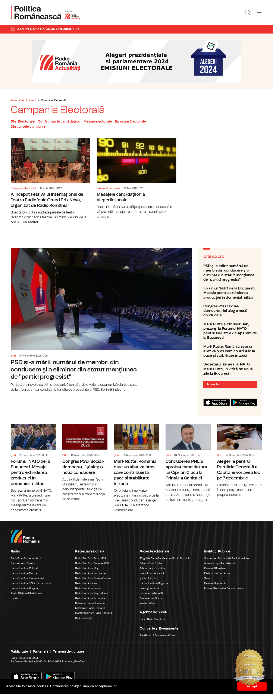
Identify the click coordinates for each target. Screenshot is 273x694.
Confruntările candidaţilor (59, 121)
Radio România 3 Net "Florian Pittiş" (31, 583)
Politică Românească (152, 573)
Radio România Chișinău (25, 588)
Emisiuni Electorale (130, 121)
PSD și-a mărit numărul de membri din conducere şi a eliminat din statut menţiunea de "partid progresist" (101, 320)
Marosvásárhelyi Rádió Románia (94, 613)
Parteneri (40, 651)
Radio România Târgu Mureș (91, 593)
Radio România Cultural (24, 568)
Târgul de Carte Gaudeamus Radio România (165, 558)
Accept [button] (252, 686)
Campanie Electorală (23, 188)
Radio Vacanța (83, 618)
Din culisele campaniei (28, 126)
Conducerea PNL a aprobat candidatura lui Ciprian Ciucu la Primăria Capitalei (188, 463)
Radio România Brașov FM (90, 558)
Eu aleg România (149, 588)
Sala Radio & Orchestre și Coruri (158, 635)
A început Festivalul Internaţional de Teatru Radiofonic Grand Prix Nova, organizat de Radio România (50, 181)
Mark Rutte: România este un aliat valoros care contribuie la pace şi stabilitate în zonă (230, 351)
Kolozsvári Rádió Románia (90, 608)
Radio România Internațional (27, 578)
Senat (207, 578)
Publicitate (19, 651)
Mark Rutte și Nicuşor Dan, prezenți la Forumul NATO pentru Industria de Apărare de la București (230, 331)
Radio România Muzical (24, 573)
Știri (13, 355)
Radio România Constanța (90, 573)
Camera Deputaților (215, 583)
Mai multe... (214, 384)
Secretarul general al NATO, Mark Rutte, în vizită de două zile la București (230, 369)
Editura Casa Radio (151, 563)
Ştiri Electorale (23, 121)
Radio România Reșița (88, 588)
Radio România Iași (86, 583)
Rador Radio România (152, 619)
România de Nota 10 (151, 593)
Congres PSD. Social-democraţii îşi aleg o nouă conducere (230, 311)
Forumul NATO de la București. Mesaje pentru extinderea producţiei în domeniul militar (230, 293)
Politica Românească (23, 100)
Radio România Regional (154, 583)
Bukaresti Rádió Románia (90, 603)
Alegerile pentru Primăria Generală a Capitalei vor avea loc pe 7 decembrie (239, 460)
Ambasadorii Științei (151, 598)
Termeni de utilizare (68, 651)
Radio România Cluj (86, 568)
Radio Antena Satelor (23, 563)
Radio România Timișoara (90, 598)
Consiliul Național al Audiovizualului (224, 588)
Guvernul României (215, 568)
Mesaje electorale (98, 121)
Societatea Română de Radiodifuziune (226, 558)
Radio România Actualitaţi (26, 558)
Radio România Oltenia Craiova (93, 578)
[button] (119, 686)
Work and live (147, 603)
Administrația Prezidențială (220, 563)
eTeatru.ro (16, 598)
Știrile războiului (149, 578)
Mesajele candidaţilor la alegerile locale (136, 178)
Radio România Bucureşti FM (92, 563)
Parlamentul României (217, 573)
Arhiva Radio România (153, 568)
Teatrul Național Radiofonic (26, 593)
